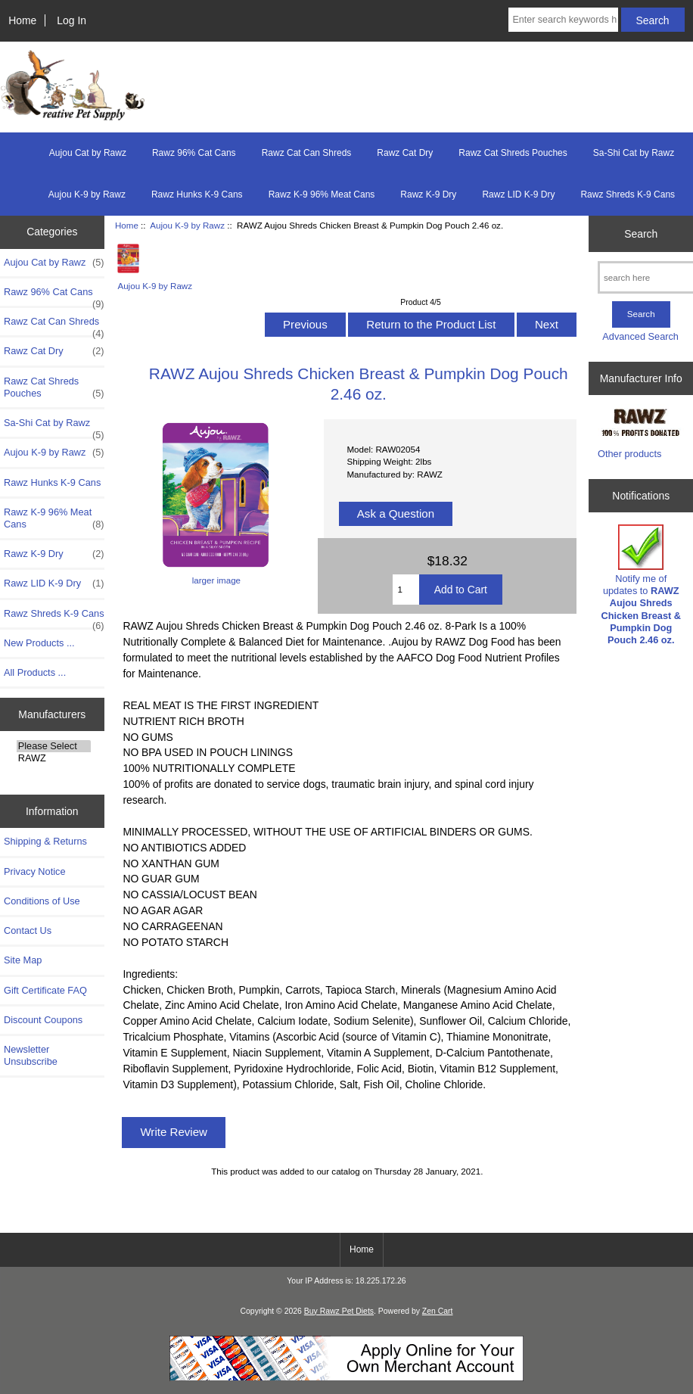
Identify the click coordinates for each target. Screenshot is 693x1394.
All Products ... (35, 672)
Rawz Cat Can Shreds (307, 153)
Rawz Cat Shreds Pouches (512, 153)
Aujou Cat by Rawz (87, 153)
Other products (629, 453)
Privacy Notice (34, 871)
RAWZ (54, 758)
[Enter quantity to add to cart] (406, 589)
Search (640, 233)
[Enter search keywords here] (562, 20)
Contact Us (27, 930)
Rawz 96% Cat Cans (194, 153)
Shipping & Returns (45, 841)
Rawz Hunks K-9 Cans (197, 194)
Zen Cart (437, 1311)
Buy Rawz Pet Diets (339, 1311)
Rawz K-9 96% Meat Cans (322, 194)
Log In (71, 20)
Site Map (23, 960)
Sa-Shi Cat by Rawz (633, 153)
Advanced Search (640, 336)
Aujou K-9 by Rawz (187, 225)
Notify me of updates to (641, 585)
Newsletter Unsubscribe (30, 1055)
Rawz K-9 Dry (428, 194)
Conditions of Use (42, 901)
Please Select (54, 746)
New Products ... (39, 643)
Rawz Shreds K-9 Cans (627, 194)
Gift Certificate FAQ (45, 990)
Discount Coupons (43, 1019)
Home (22, 20)
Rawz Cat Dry (405, 153)
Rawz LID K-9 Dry (518, 194)
